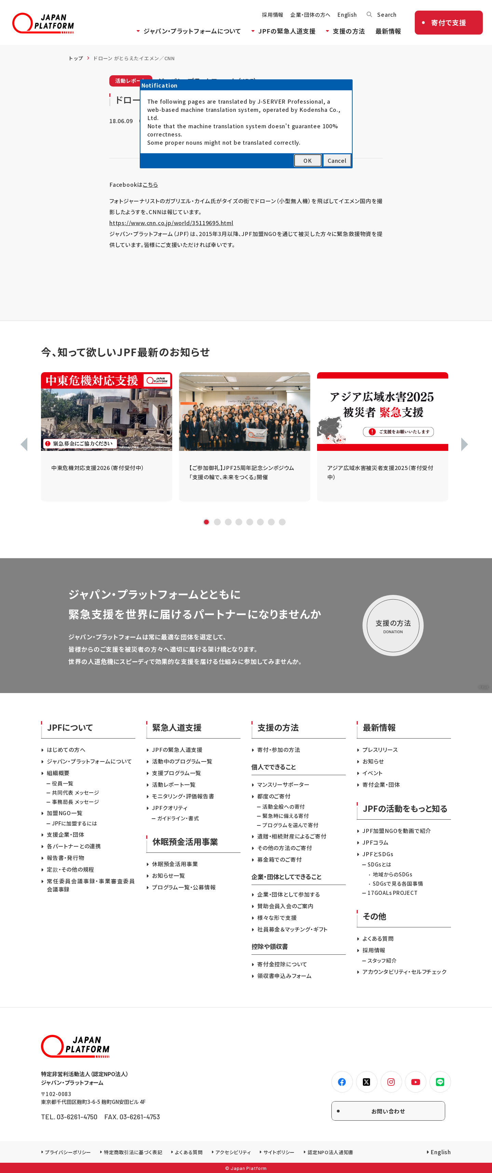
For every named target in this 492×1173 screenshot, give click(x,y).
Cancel (337, 160)
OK (307, 160)
